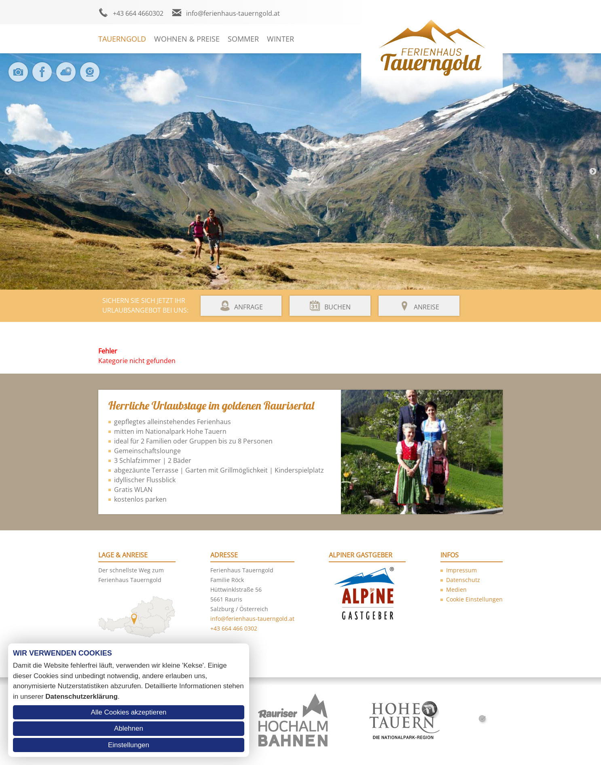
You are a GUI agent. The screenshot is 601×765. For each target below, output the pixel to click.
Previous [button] (8, 172)
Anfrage (248, 307)
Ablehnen (128, 728)
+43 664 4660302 (138, 13)
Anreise (426, 307)
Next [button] (593, 172)
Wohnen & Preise (187, 39)
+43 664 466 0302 (233, 628)
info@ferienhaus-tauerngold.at (233, 13)
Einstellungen (128, 745)
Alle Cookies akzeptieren (128, 712)
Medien (456, 589)
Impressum (461, 570)
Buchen (337, 307)
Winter (280, 39)
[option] (300, 171)
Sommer (243, 39)
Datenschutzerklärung (81, 696)
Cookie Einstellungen (474, 599)
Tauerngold (122, 39)
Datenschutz (463, 580)
